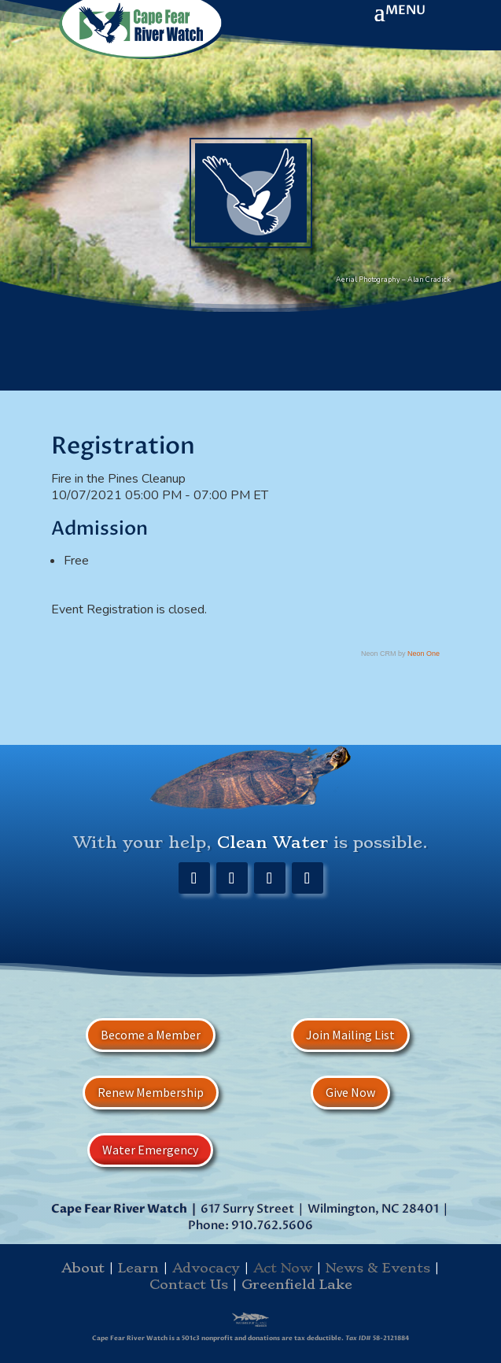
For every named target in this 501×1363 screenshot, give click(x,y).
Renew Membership (151, 1092)
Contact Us (188, 1284)
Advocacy (206, 1268)
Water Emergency (150, 1149)
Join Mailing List (350, 1035)
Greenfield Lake (296, 1284)
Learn (138, 1268)
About (83, 1268)
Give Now (350, 1092)
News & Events (378, 1268)
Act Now (282, 1268)
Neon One (423, 653)
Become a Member (151, 1035)
